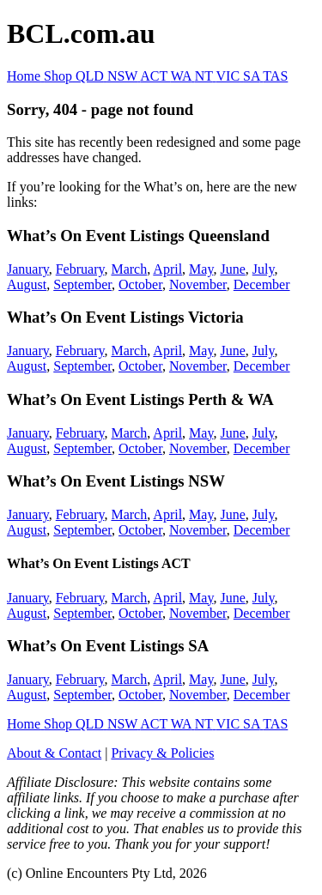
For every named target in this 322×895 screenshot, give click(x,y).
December (262, 284)
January (28, 269)
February (80, 269)
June (232, 269)
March (129, 269)
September (82, 284)
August (26, 284)
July (263, 269)
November (198, 284)
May (201, 269)
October (140, 284)
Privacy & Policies (162, 753)
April (167, 269)
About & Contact (54, 753)
